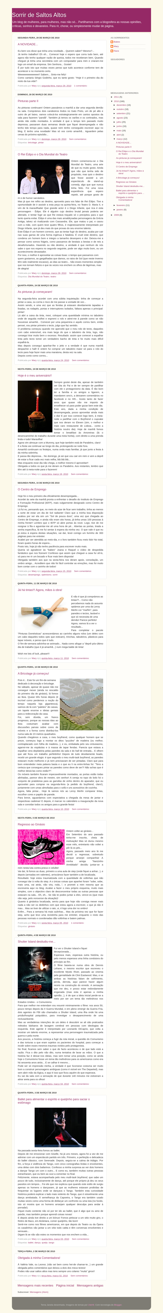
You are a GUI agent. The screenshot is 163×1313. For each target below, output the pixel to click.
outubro (121, 109)
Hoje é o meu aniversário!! (35, 375)
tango (51, 1242)
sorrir (55, 574)
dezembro (122, 105)
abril (119, 135)
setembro (121, 113)
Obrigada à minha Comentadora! (39, 1257)
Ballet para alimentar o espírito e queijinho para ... (130, 191)
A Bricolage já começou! (33, 673)
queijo (45, 1242)
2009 (117, 215)
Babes (117, 42)
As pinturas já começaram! (35, 291)
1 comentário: (81, 86)
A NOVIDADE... (28, 44)
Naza (116, 51)
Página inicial (65, 1285)
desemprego (34, 574)
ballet (30, 1242)
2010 (117, 101)
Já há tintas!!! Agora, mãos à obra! (40, 590)
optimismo (46, 574)
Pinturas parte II (28, 101)
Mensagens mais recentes (35, 1285)
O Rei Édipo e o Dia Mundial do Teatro (42, 154)
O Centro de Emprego (32, 489)
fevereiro (121, 205)
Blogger (118, 1305)
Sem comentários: (78, 139)
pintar (41, 142)
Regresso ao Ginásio (31, 824)
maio (119, 130)
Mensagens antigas (90, 1285)
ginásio (31, 926)
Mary (116, 46)
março (120, 139)
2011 (117, 97)
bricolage (32, 142)
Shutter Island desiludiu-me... (36, 941)
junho (120, 126)
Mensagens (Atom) (39, 1292)
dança (38, 1242)
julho (119, 122)
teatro (53, 276)
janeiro (120, 209)
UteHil (91, 1305)
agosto (120, 118)
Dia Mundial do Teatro (38, 276)
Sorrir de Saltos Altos (39, 15)
